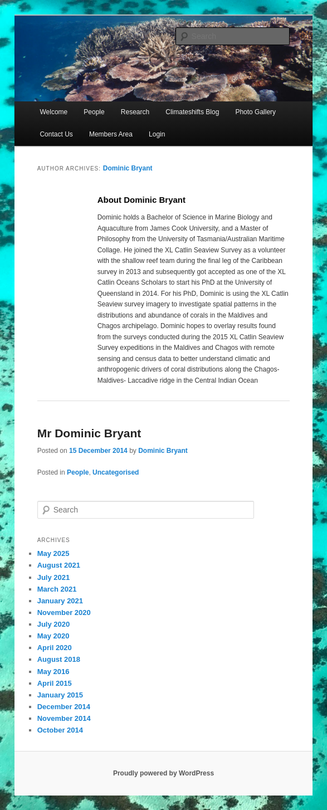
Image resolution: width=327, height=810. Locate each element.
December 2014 (63, 706)
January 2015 (60, 695)
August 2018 (58, 659)
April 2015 (54, 683)
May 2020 (53, 636)
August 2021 (58, 565)
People (94, 112)
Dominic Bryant (128, 168)
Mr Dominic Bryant (89, 433)
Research (135, 112)
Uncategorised (115, 472)
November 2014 (64, 718)
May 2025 (53, 553)
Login (157, 134)
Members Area (111, 134)
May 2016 (53, 671)
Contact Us (56, 134)
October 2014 (60, 730)
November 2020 (64, 612)
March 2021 (57, 589)
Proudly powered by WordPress (163, 773)
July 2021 (53, 577)
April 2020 (54, 647)
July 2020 (53, 624)
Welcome (53, 112)
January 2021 (60, 601)
